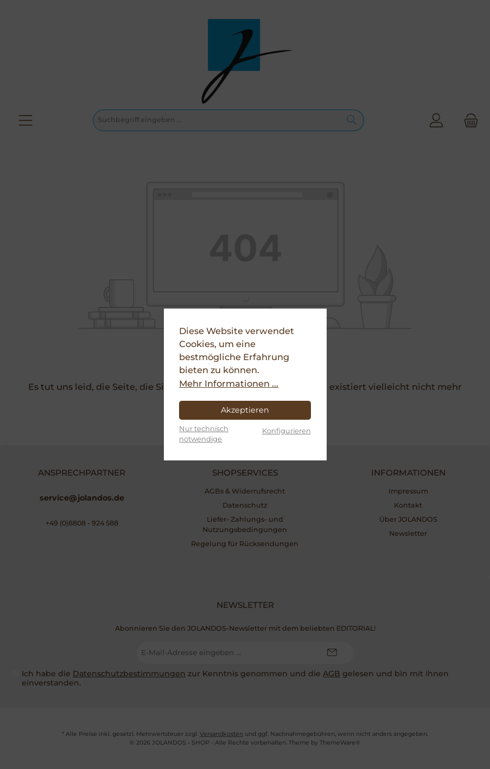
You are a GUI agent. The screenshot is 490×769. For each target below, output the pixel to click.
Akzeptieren (245, 410)
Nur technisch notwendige (203, 433)
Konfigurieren (286, 430)
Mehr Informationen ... (228, 383)
